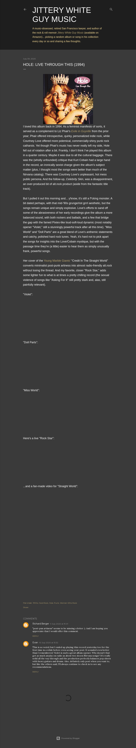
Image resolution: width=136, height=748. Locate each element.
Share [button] (25, 607)
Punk (56, 603)
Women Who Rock (68, 603)
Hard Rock (43, 603)
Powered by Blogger (68, 738)
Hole (51, 603)
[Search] (111, 9)
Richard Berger (40, 623)
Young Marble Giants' (57, 260)
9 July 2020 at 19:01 (59, 624)
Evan (35, 642)
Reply (35, 636)
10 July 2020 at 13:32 (48, 642)
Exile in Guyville (81, 131)
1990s (35, 603)
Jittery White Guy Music (70, 32)
